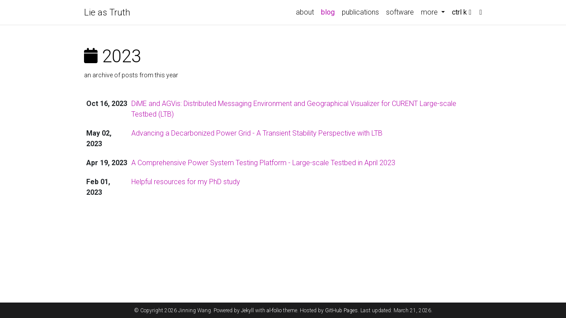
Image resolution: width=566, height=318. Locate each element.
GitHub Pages (341, 310)
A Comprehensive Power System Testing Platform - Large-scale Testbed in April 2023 (263, 163)
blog (328, 12)
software (400, 12)
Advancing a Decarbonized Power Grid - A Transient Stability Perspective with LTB (256, 133)
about (305, 12)
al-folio (274, 310)
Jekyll (247, 310)
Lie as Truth (107, 12)
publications (360, 12)
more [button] (430, 12)
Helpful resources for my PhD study (185, 182)
